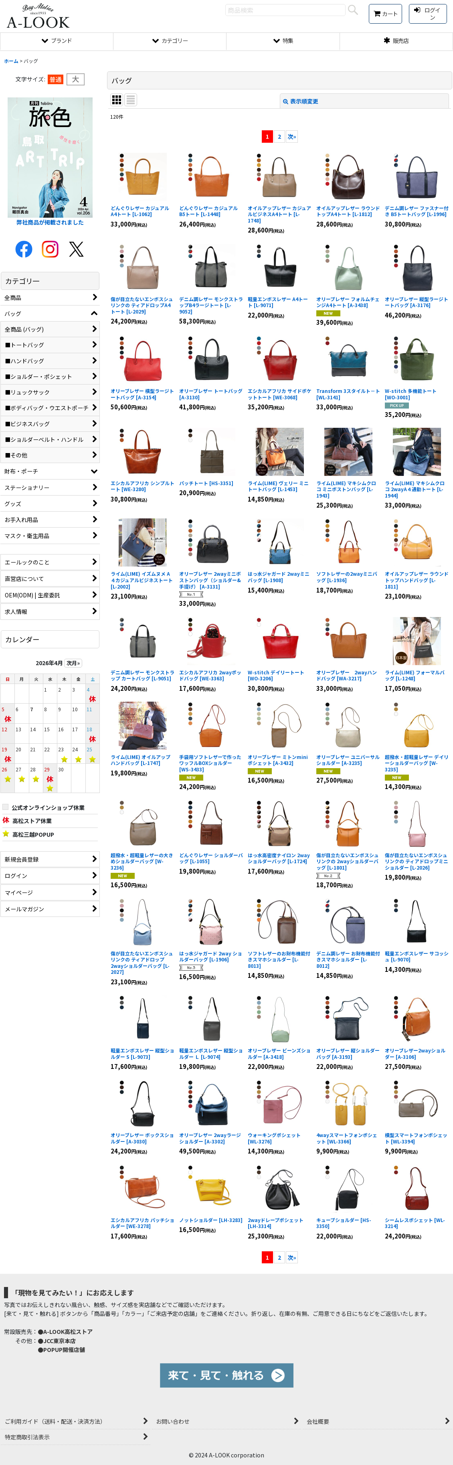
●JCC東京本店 (57, 1341)
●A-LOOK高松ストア (65, 1331)
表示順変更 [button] (300, 101)
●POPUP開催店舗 (61, 1350)
